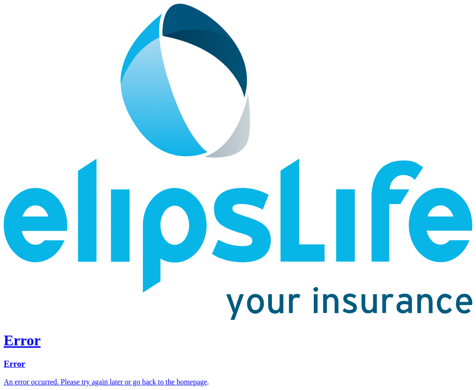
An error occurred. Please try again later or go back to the (90, 382)
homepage (192, 382)
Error (14, 364)
